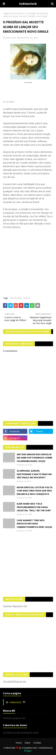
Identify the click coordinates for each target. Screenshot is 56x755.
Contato (37, 742)
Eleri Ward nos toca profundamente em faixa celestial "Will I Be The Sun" (34, 507)
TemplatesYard (29, 747)
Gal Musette (16, 298)
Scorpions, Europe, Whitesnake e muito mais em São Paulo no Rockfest (34, 474)
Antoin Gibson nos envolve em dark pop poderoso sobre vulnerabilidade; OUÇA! (34, 457)
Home (19, 742)
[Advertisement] (28, 564)
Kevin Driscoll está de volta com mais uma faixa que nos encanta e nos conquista (34, 490)
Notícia (20, 13)
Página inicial (9, 13)
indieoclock (10, 37)
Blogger (28, 750)
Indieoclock (28, 4)
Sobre (27, 742)
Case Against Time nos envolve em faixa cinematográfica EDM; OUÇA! (34, 523)
